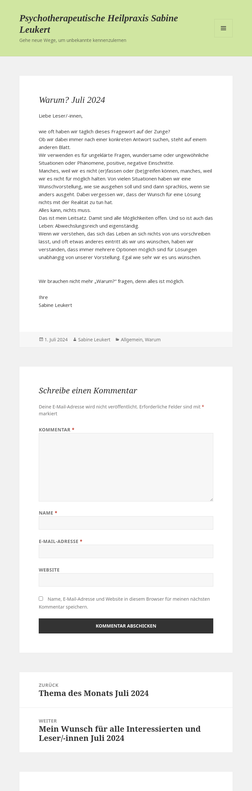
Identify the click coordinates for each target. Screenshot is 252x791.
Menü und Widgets (223, 28)
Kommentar (56, 429)
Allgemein (131, 339)
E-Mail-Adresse (60, 541)
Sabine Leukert (94, 339)
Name (48, 513)
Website (49, 570)
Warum (153, 339)
